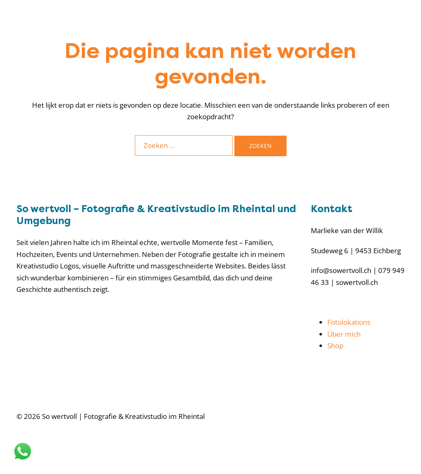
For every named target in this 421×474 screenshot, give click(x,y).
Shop (335, 345)
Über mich (344, 334)
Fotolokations (348, 322)
